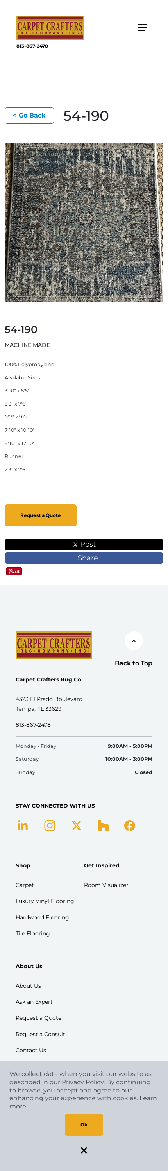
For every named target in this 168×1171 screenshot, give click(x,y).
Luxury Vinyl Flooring (45, 901)
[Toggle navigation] (142, 27)
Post (84, 544)
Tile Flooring (33, 933)
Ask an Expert (34, 1001)
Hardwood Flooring (42, 917)
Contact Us (31, 1050)
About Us (28, 985)
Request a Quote (40, 515)
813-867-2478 (32, 46)
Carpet (25, 885)
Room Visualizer (106, 885)
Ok (84, 1125)
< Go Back (29, 115)
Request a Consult (40, 1034)
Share (84, 558)
